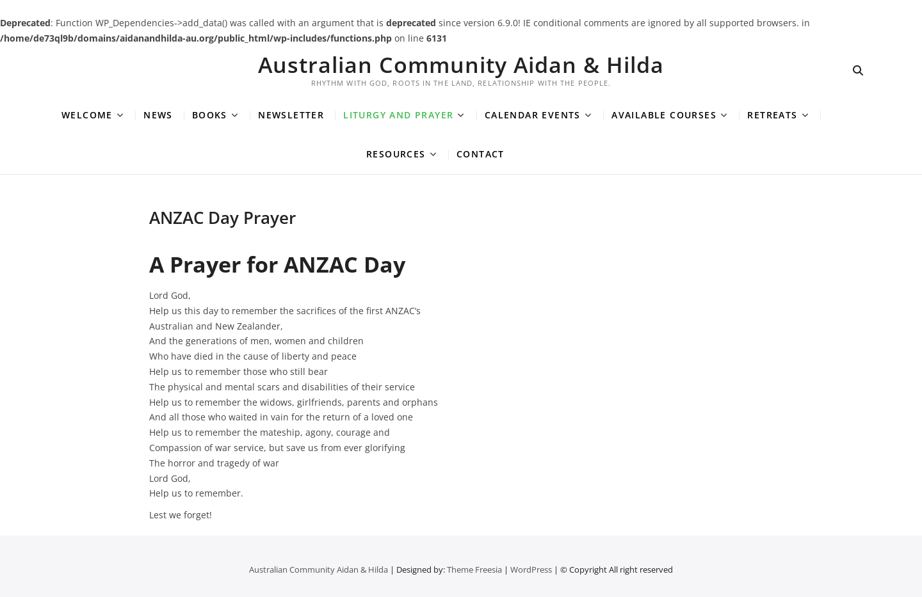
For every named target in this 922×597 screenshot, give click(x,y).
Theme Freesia (474, 569)
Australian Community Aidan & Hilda (461, 64)
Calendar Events (533, 115)
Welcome (87, 115)
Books (209, 115)
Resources (396, 154)
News (158, 115)
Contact (481, 154)
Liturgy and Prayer (398, 115)
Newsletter (291, 115)
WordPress (531, 569)
